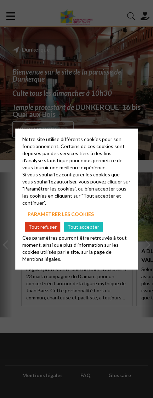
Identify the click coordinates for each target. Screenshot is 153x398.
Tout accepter (83, 227)
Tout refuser (42, 227)
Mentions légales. (41, 259)
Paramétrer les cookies (61, 214)
